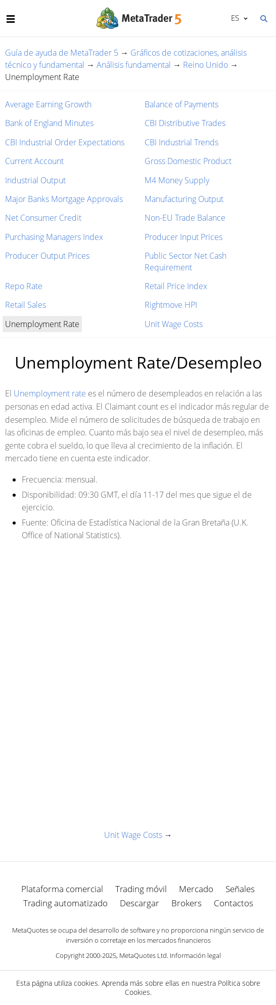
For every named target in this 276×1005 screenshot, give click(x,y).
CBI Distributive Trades (185, 123)
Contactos (233, 903)
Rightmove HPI (171, 304)
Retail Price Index (176, 286)
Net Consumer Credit (43, 217)
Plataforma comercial (62, 889)
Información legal (195, 955)
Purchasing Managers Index (54, 237)
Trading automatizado (65, 903)
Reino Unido (205, 64)
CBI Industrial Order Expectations (64, 142)
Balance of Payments (181, 104)
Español (234, 18)
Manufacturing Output (184, 199)
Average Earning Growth (48, 104)
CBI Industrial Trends (181, 142)
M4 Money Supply (177, 180)
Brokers (186, 903)
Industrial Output (35, 180)
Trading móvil (141, 889)
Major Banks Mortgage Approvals (64, 199)
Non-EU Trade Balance (185, 217)
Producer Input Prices (183, 237)
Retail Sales (25, 304)
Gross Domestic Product (188, 161)
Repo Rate (23, 286)
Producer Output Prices (47, 255)
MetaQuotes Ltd (143, 955)
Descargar (139, 903)
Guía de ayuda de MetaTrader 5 (61, 52)
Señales (240, 889)
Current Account (34, 161)
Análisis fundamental (134, 64)
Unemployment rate (50, 393)
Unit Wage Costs (174, 324)
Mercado (196, 889)
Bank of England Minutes (49, 123)
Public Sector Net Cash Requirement (185, 261)
